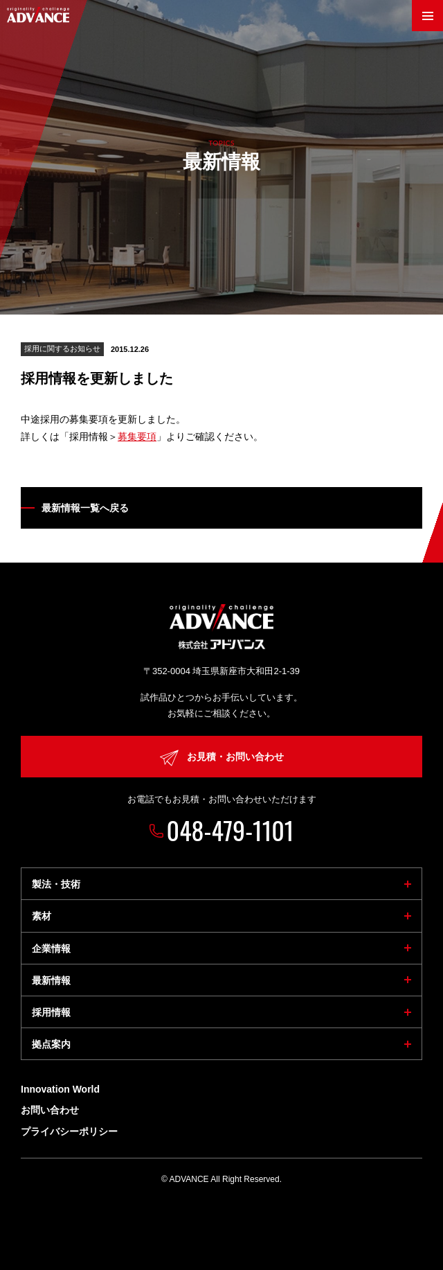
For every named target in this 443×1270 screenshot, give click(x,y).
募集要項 (137, 436)
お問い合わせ (50, 1109)
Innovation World (60, 1089)
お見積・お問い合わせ (222, 758)
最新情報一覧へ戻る (85, 507)
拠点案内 (51, 1044)
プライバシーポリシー (69, 1131)
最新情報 (51, 980)
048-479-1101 (230, 829)
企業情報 (51, 948)
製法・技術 (56, 884)
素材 (41, 915)
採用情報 (51, 1012)
